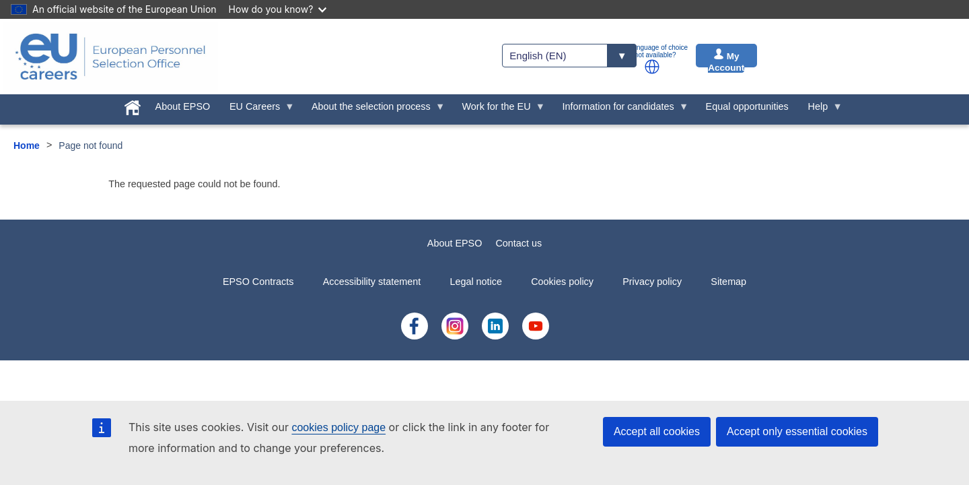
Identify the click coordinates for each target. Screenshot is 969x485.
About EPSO (454, 243)
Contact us (518, 243)
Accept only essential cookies (797, 431)
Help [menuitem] (820, 110)
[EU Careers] (110, 57)
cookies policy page (338, 427)
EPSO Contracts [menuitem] (258, 281)
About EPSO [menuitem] (183, 106)
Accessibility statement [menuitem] (372, 281)
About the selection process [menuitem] (373, 110)
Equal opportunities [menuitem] (747, 106)
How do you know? (278, 9)
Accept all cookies (657, 431)
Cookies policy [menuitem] (562, 281)
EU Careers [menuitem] (257, 110)
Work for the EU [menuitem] (498, 110)
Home (26, 145)
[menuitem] (132, 105)
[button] (652, 67)
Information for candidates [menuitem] (620, 110)
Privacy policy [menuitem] (652, 281)
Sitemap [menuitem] (728, 281)
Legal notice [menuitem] (476, 281)
